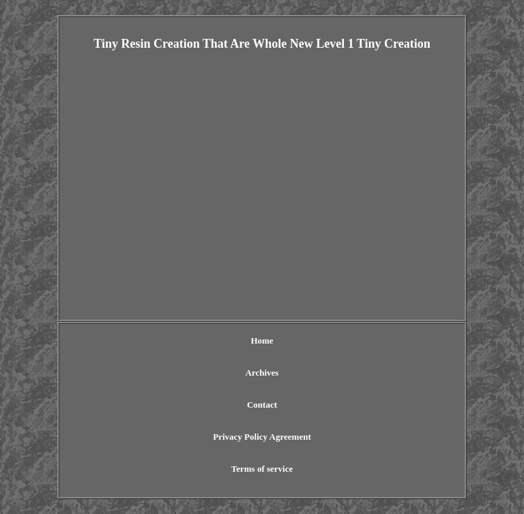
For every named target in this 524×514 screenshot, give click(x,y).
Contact (262, 404)
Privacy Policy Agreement (261, 437)
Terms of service (262, 469)
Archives (262, 372)
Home (261, 340)
